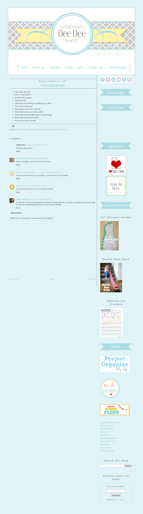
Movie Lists (104, 432)
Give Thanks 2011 (106, 429)
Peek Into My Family (107, 441)
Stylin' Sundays (105, 447)
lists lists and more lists (47, 129)
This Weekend (52, 85)
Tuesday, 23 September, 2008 (49, 172)
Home (53, 279)
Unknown (19, 186)
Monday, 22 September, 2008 (36, 145)
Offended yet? (21, 158)
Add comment (16, 213)
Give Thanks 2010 (106, 426)
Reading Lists (105, 444)
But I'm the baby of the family (26, 129)
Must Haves (104, 435)
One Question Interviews (109, 438)
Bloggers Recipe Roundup (109, 422)
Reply (18, 151)
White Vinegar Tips (107, 451)
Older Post (91, 279)
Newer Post (14, 279)
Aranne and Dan (22, 199)
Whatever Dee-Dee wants (25, 172)
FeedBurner (121, 500)
